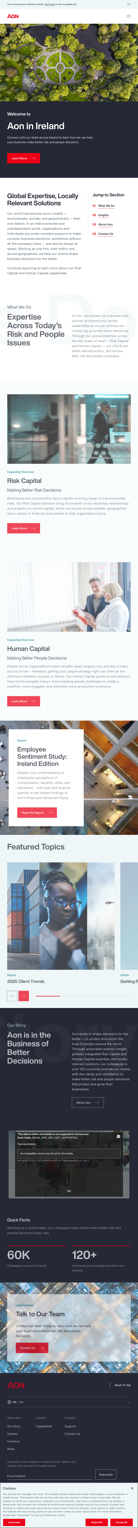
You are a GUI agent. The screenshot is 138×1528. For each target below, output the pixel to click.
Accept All (121, 1522)
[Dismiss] (128, 4)
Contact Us (105, 234)
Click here (50, 4)
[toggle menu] (128, 16)
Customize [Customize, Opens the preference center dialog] (14, 1522)
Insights (103, 215)
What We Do (106, 206)
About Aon (105, 224)
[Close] (132, 1488)
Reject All (96, 1522)
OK (69, 1191)
